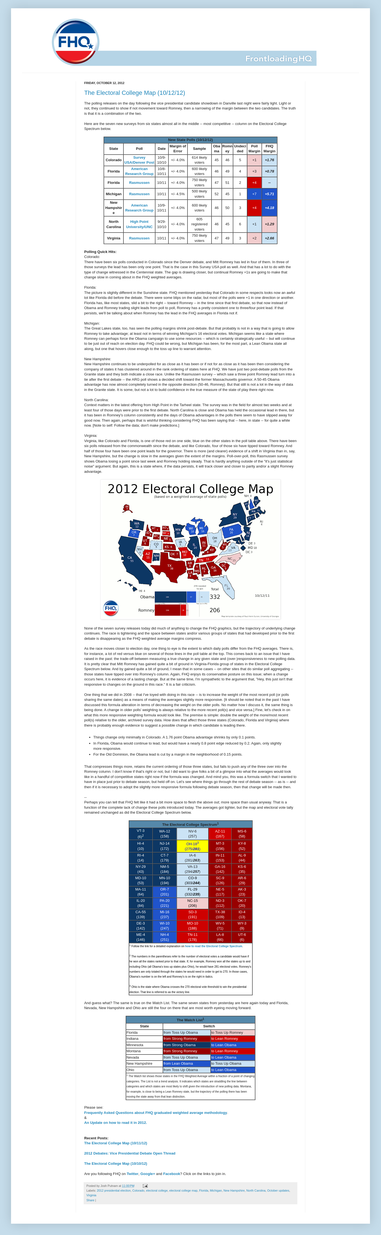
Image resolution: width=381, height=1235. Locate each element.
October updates (278, 1190)
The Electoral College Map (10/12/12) (134, 92)
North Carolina (256, 1190)
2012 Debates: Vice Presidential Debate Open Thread (129, 1153)
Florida (203, 1190)
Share (90, 1200)
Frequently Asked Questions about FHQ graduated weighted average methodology (155, 1113)
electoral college (157, 1190)
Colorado (138, 1190)
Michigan (216, 1190)
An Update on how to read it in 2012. (115, 1123)
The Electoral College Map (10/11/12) (115, 1143)
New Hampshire (234, 1190)
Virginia (91, 1195)
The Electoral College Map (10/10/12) (115, 1163)
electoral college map (183, 1190)
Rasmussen (139, 183)
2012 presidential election (114, 1190)
